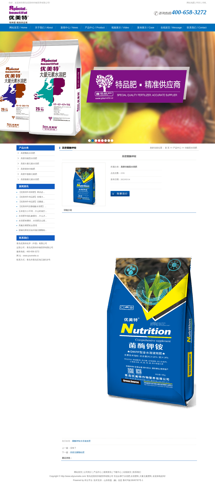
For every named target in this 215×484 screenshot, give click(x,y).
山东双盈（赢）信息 (113, 480)
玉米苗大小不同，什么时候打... (33, 211)
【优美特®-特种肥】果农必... (32, 192)
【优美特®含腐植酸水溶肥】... (32, 206)
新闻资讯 (107, 472)
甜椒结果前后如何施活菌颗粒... (33, 230)
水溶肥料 (135, 476)
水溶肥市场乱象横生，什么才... (33, 216)
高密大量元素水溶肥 (30, 163)
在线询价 (120, 193)
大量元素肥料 (145, 476)
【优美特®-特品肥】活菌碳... (32, 201)
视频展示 (120, 27)
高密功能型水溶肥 (29, 158)
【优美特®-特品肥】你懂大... (32, 197)
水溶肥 (127, 476)
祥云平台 (88, 480)
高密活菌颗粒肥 (77, 452)
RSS (198, 3)
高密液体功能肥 (28, 169)
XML (204, 3)
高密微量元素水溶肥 (30, 179)
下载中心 (117, 472)
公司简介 (88, 472)
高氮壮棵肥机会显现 (28, 225)
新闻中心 (69, 27)
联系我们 (197, 27)
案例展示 (145, 27)
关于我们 (44, 27)
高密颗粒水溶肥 (28, 153)
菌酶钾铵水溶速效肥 (81, 441)
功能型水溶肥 (191, 148)
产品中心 (95, 27)
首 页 (167, 148)
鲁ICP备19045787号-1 (133, 480)
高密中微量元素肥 (29, 174)
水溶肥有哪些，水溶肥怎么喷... (33, 220)
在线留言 (171, 27)
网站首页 (18, 27)
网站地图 (191, 3)
